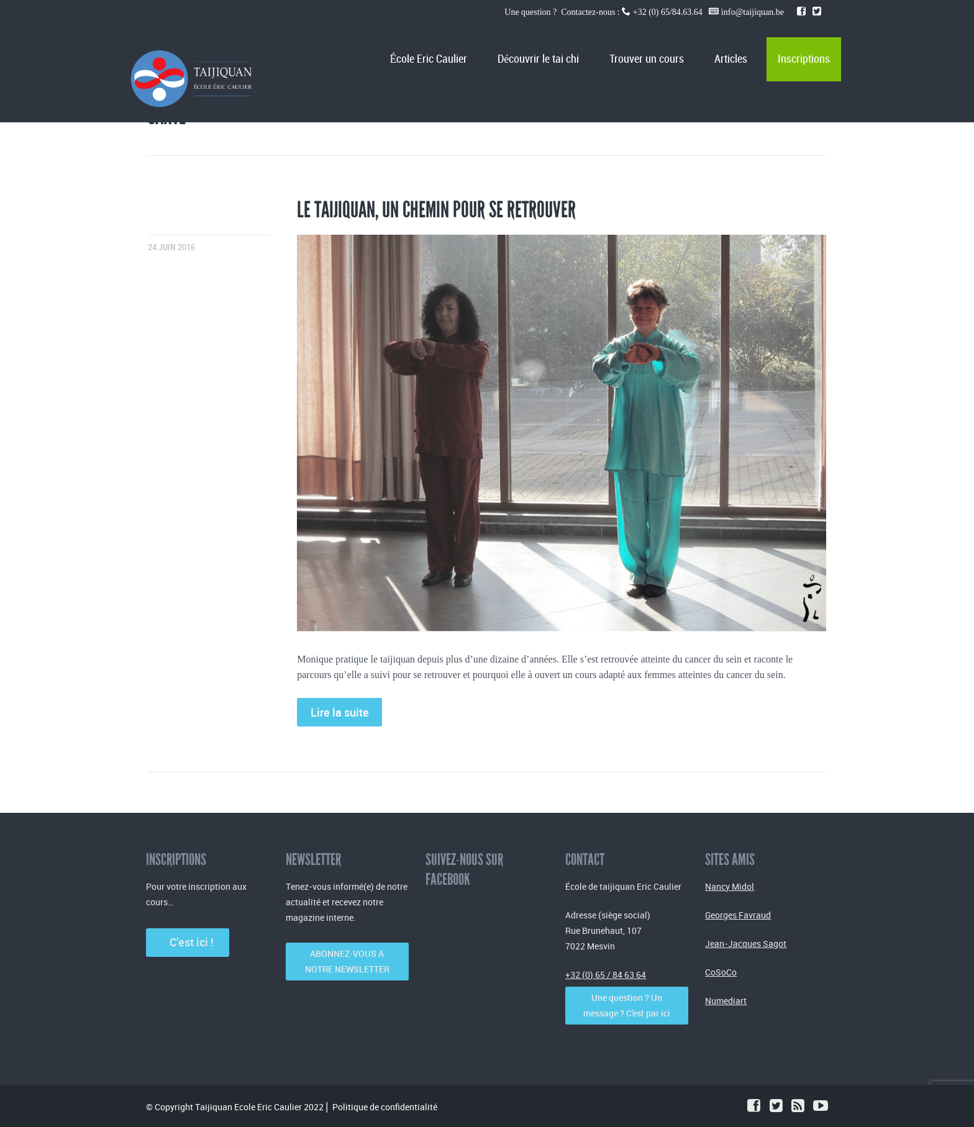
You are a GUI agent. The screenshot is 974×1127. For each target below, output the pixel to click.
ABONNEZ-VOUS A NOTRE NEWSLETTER (347, 961)
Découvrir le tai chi (538, 59)
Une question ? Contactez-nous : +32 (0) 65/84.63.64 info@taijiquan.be (645, 12)
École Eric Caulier (428, 59)
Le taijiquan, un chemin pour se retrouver (436, 210)
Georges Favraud (738, 915)
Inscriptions (804, 59)
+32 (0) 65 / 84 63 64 (605, 974)
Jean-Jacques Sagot (745, 943)
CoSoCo (721, 972)
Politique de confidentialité (384, 1107)
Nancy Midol (729, 886)
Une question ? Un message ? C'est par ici (626, 1005)
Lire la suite (340, 712)
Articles (730, 59)
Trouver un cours (646, 59)
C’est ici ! (188, 942)
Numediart (726, 1001)
